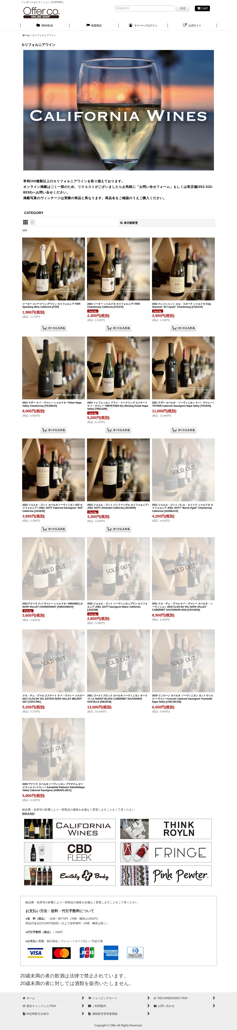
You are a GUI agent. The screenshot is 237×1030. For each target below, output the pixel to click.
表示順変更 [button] (129, 222)
